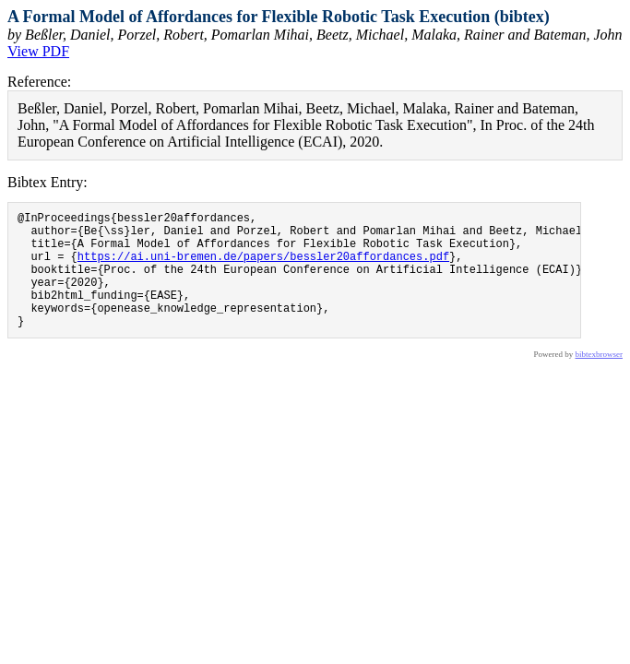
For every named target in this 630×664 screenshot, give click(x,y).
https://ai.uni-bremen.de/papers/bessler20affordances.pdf (263, 267)
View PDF (38, 51)
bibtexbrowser (600, 379)
